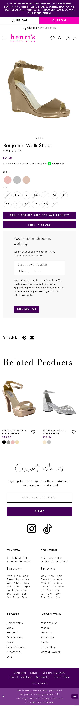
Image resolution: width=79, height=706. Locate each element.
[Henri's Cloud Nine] (23, 38)
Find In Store (39, 225)
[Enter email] (39, 498)
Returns (34, 674)
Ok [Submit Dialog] (75, 697)
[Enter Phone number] (37, 271)
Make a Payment (51, 652)
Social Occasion (17, 647)
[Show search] (60, 38)
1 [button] (36, 138)
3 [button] (40, 138)
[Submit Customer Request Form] (27, 309)
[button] (5, 38)
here (51, 703)
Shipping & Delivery (54, 674)
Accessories (14, 652)
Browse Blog (48, 647)
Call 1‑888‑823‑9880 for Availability (39, 215)
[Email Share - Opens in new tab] (32, 338)
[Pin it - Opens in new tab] (24, 338)
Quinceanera (15, 638)
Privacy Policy (61, 678)
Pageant (12, 633)
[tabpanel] (39, 90)
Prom (10, 643)
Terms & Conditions (20, 678)
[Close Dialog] (3, 697)
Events (44, 643)
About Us (46, 633)
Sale (9, 657)
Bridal (10, 628)
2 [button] (38, 138)
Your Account (49, 623)
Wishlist (45, 628)
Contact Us (20, 674)
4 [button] (42, 138)
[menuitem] (20, 20)
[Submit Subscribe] (39, 512)
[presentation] (19, 399)
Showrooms (47, 638)
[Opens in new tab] (14, 569)
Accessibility (43, 678)
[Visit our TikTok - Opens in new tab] (47, 529)
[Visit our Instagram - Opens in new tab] (31, 529)
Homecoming (15, 623)
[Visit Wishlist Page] (52, 38)
